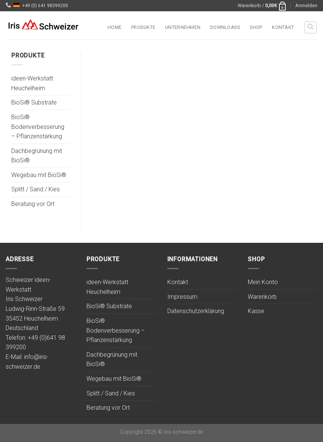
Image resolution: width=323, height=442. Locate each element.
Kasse (256, 311)
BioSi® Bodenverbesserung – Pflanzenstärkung (37, 127)
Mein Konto (263, 282)
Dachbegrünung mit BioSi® (36, 155)
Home (114, 27)
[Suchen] (311, 27)
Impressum (182, 296)
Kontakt (283, 27)
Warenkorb (262, 296)
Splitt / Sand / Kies (35, 189)
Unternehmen (182, 27)
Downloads (225, 27)
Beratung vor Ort (33, 204)
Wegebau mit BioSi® (38, 175)
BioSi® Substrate (34, 102)
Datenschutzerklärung (195, 311)
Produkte (143, 27)
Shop (256, 27)
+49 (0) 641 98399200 (45, 5)
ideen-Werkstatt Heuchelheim (32, 83)
